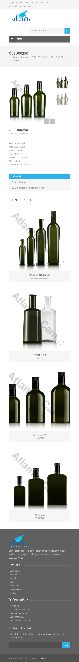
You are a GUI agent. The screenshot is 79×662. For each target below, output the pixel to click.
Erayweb (43, 658)
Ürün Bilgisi (17, 176)
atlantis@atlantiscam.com (20, 6)
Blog (12, 582)
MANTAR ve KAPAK (19, 613)
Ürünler (25, 57)
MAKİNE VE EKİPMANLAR (22, 620)
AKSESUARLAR (17, 617)
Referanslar (15, 585)
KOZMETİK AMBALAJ (20, 609)
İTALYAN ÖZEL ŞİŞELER (53, 57)
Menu (16, 39)
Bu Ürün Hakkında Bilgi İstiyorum (28, 187)
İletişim (13, 593)
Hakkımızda (16, 574)
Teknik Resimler (20, 182)
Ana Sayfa (13, 57)
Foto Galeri (15, 589)
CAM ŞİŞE (36, 57)
